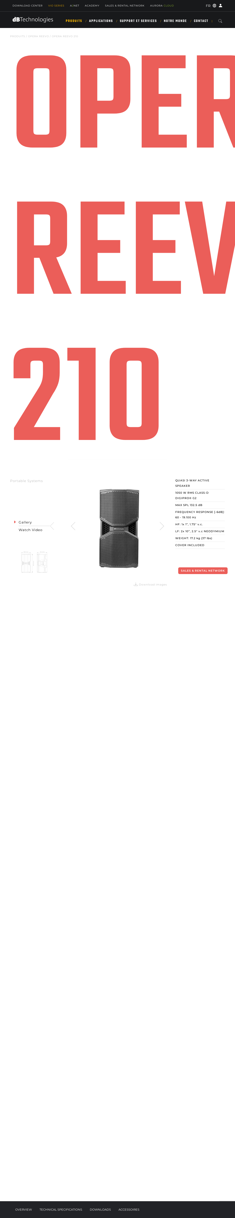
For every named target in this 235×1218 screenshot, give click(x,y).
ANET (74, 5)
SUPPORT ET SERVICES (138, 21)
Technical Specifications (61, 1209)
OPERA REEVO (38, 36)
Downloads (100, 1209)
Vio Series (56, 5)
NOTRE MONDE (175, 21)
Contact (201, 21)
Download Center (28, 5)
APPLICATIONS (101, 21)
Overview (23, 1209)
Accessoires (129, 1209)
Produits (74, 21)
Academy (92, 5)
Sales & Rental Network (125, 5)
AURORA (162, 5)
